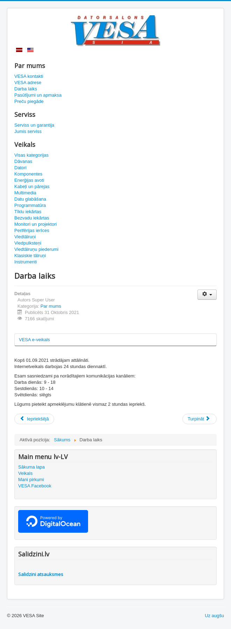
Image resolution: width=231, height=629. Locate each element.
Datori (20, 167)
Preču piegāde (29, 101)
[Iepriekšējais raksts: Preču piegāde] (34, 419)
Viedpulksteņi (27, 243)
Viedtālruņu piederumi (36, 249)
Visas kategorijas (31, 155)
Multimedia (25, 192)
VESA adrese (27, 82)
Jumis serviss (28, 131)
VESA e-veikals (34, 339)
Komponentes (28, 174)
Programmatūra (30, 205)
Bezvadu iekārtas (31, 217)
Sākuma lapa (31, 467)
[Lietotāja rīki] (207, 295)
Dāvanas (23, 161)
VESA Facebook (34, 485)
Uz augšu (214, 615)
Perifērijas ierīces (31, 230)
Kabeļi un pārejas (31, 186)
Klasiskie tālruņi (30, 255)
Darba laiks (25, 88)
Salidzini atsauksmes (40, 574)
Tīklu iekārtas (27, 211)
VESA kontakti (28, 76)
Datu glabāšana (30, 199)
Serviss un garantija (34, 125)
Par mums (51, 306)
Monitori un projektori (35, 224)
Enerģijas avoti (29, 180)
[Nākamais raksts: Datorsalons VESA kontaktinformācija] (199, 419)
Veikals (25, 473)
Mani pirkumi (31, 479)
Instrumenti (25, 261)
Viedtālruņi (25, 236)
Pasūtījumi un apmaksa (38, 95)
